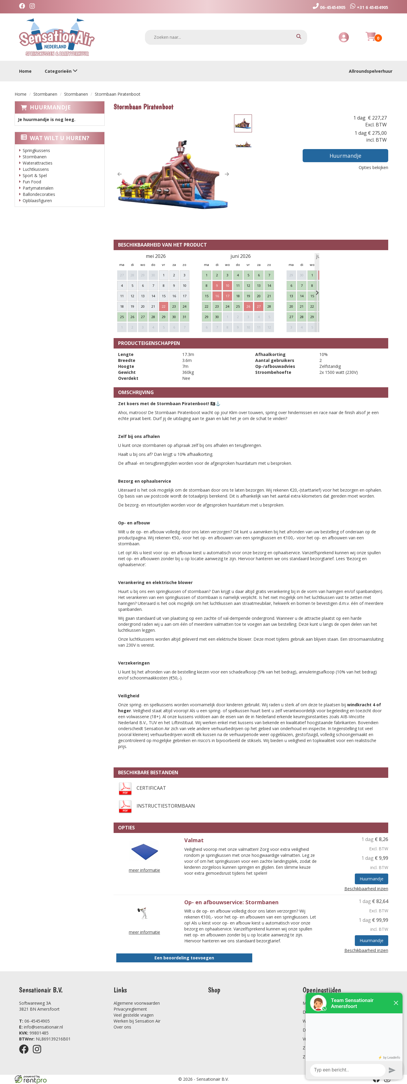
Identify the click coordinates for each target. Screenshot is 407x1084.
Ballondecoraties (39, 194)
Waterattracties (37, 163)
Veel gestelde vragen (134, 1015)
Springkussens (36, 150)
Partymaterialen (38, 188)
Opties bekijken (373, 167)
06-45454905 (34, 1021)
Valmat (194, 840)
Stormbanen (45, 94)
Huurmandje (50, 107)
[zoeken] (298, 37)
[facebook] (23, 6)
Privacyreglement (130, 1009)
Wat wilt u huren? (55, 138)
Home (25, 71)
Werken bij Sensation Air (137, 1021)
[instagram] (33, 6)
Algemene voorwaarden (137, 1003)
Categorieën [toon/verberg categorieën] (61, 71)
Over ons (122, 1027)
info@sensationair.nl (41, 1027)
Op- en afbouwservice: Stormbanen (231, 902)
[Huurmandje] (371, 40)
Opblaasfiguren (37, 200)
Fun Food (32, 182)
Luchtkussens (36, 169)
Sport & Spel (35, 175)
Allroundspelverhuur (370, 71)
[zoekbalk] (226, 37)
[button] (120, 174)
